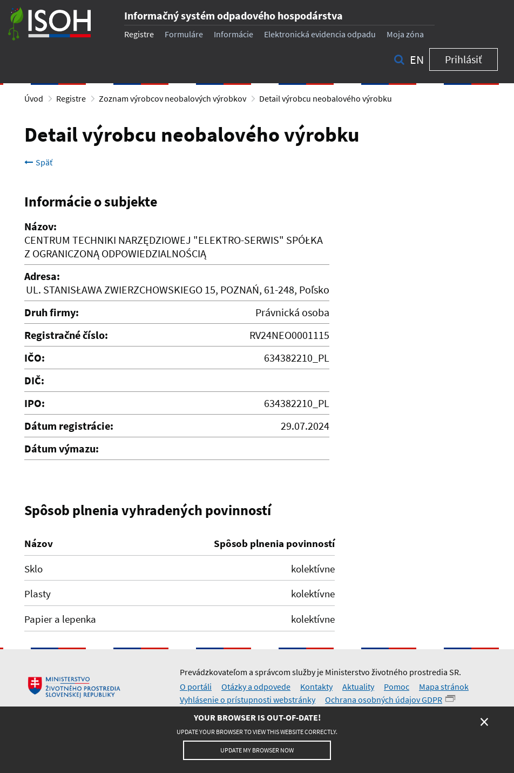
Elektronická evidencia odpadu (320, 34)
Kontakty (316, 686)
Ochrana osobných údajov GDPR (383, 699)
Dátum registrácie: (68, 425)
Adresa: (42, 276)
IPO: (34, 403)
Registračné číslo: (66, 335)
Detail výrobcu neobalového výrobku (325, 98)
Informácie (233, 34)
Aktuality (358, 686)
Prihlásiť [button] (463, 59)
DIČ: (34, 380)
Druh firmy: (51, 312)
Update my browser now (257, 750)
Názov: (40, 226)
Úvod (33, 98)
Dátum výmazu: (61, 448)
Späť (38, 162)
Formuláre (184, 34)
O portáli (196, 686)
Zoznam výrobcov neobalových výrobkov (172, 98)
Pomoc (396, 686)
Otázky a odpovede (255, 686)
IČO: (34, 357)
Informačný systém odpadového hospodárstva (233, 15)
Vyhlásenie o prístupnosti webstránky (247, 699)
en (417, 59)
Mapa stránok (444, 686)
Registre (139, 34)
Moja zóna (405, 34)
